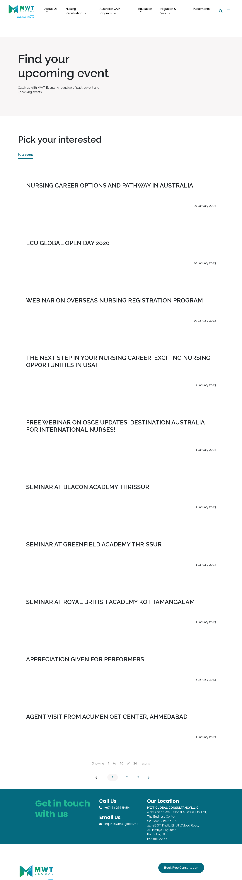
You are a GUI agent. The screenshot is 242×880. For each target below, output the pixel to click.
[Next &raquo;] (148, 779)
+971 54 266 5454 (114, 808)
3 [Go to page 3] (138, 780)
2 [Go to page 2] (127, 780)
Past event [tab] (25, 157)
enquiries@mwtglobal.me (118, 824)
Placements (201, 9)
